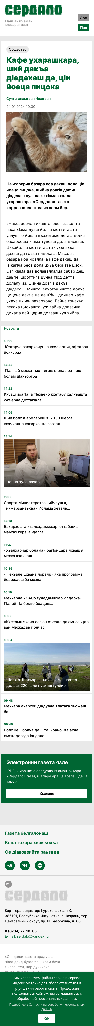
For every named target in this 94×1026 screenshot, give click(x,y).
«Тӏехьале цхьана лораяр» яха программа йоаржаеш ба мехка (43, 577)
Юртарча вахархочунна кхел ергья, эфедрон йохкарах (46, 349)
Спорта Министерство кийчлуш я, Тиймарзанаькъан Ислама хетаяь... (37, 505)
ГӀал (83, 27)
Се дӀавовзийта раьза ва (32, 852)
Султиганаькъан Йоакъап (28, 98)
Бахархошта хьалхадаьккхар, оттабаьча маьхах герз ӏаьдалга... (41, 529)
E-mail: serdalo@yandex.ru (27, 936)
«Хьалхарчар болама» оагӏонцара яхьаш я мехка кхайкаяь (44, 553)
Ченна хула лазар (23, 482)
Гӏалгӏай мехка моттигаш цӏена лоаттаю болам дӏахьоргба (42, 373)
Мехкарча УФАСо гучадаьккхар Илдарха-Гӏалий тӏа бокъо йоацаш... (43, 601)
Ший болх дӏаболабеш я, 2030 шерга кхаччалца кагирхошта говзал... (38, 421)
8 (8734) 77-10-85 (21, 931)
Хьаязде (47, 793)
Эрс (83, 18)
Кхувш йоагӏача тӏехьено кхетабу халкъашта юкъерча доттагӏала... (45, 397)
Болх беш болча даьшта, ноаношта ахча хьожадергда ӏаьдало (41, 733)
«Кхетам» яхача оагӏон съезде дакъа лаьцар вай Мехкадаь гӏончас (46, 624)
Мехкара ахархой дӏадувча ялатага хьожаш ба (45, 709)
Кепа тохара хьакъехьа (31, 842)
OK (47, 1018)
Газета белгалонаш (26, 833)
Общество (17, 49)
